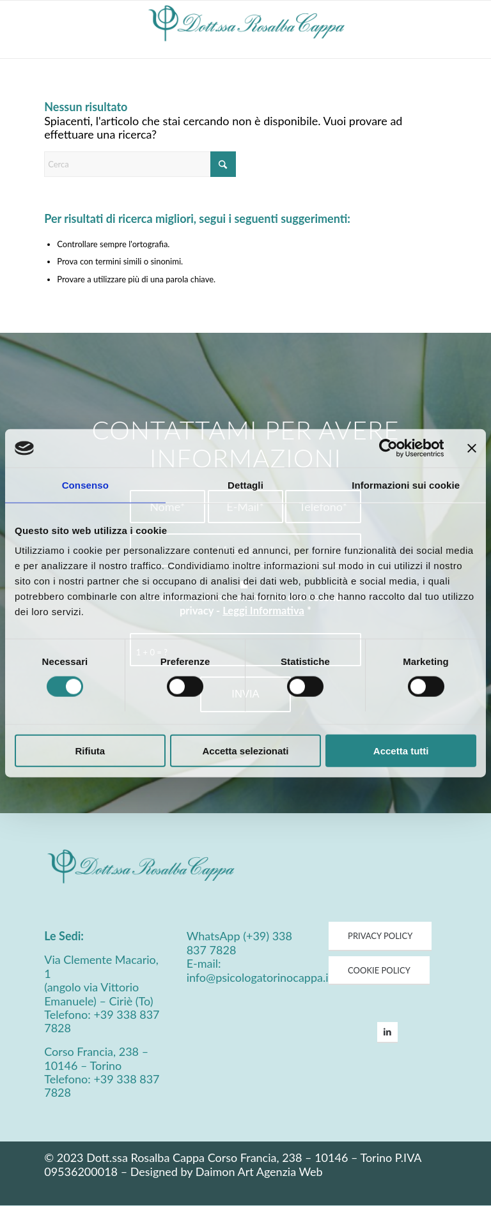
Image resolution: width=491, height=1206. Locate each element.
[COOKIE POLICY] (379, 971)
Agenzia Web (289, 1171)
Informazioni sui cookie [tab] (406, 485)
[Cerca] (140, 164)
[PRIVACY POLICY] (380, 936)
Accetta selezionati (245, 750)
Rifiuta (90, 750)
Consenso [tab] (85, 485)
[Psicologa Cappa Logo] (246, 29)
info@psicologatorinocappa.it (259, 977)
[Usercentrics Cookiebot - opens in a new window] (388, 448)
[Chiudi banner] (471, 448)
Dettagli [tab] (245, 485)
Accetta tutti (401, 750)
